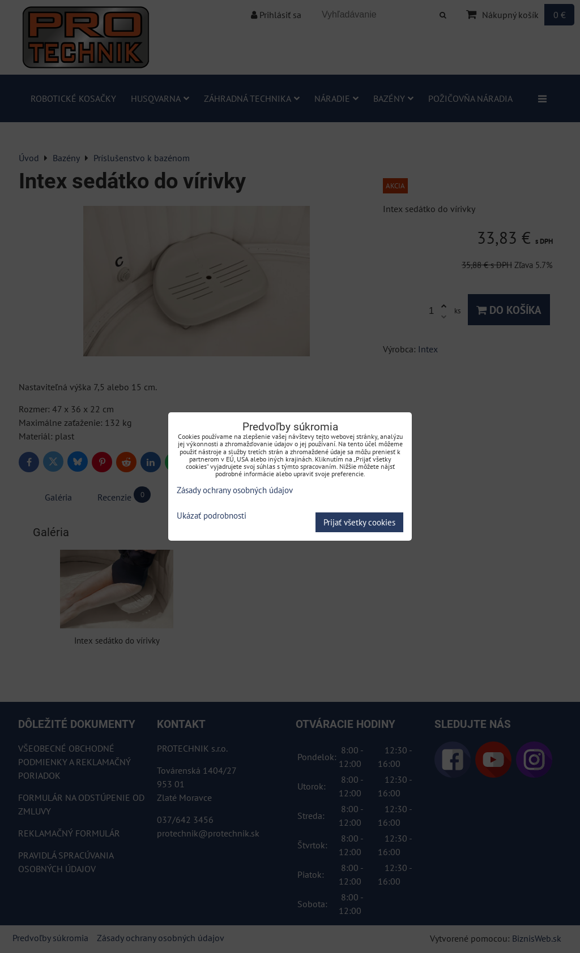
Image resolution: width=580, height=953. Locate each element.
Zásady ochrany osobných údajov (235, 490)
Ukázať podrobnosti (211, 516)
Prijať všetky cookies (359, 522)
